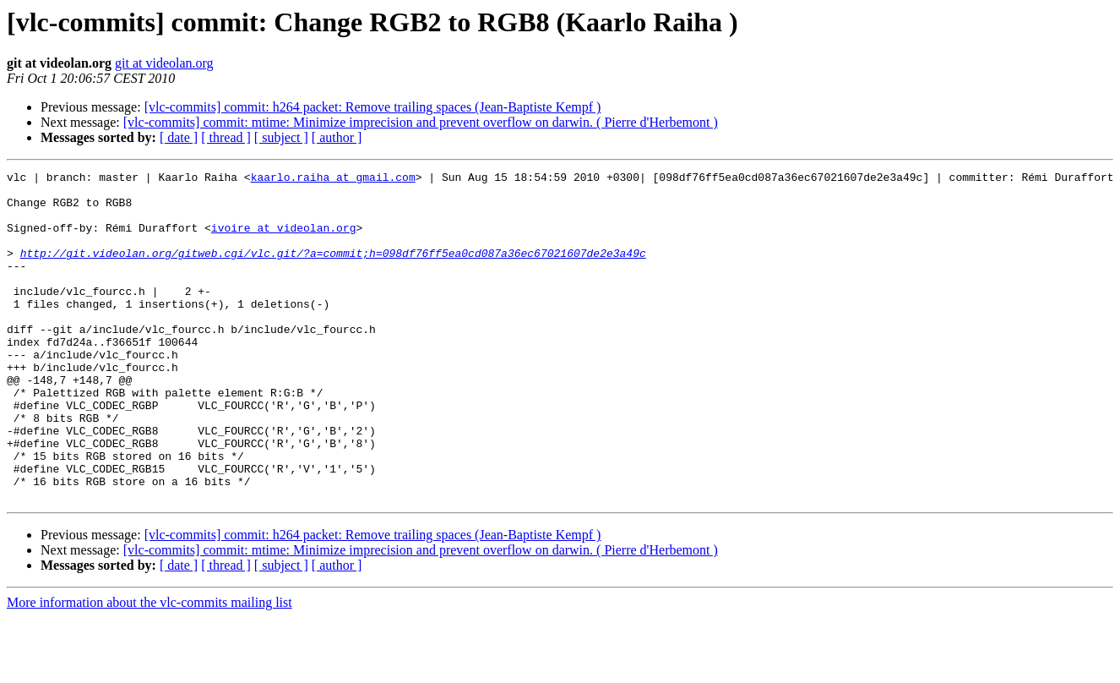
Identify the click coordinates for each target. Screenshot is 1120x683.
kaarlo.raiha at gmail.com (333, 179)
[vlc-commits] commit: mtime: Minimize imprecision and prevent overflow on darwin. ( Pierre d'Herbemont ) (420, 122)
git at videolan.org (164, 63)
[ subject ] (281, 137)
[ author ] (337, 137)
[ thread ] (226, 137)
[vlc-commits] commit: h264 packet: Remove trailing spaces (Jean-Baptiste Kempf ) (372, 107)
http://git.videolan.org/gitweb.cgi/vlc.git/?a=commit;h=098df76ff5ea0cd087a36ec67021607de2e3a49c (333, 270)
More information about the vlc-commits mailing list (149, 668)
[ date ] (179, 137)
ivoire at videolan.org (283, 240)
